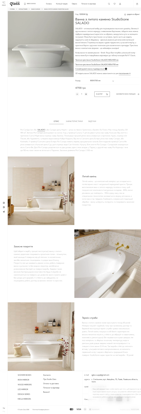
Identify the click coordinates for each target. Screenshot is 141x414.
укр (4, 408)
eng (4, 411)
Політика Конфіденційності (40, 409)
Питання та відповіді (88, 4)
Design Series (24, 394)
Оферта (74, 4)
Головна (49, 4)
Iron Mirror (23, 380)
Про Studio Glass (49, 379)
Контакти (47, 375)
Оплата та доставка (51, 384)
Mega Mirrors (24, 399)
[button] (102, 80)
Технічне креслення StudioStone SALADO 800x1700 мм (96, 65)
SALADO (41, 130)
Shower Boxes (24, 375)
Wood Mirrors (25, 385)
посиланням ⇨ (125, 74)
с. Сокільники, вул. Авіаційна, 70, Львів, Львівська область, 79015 (114, 381)
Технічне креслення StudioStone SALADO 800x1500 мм (96, 60)
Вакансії (46, 392)
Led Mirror (23, 390)
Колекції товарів (61, 4)
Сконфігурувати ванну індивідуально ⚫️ (91, 69)
